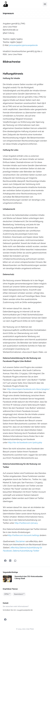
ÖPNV (7, 594)
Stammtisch (19, 594)
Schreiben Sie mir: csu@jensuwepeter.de (18, 610)
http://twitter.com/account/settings (23, 535)
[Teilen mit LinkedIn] (10, 560)
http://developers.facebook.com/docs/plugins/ (28, 389)
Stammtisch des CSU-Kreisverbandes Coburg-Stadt (29, 577)
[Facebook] (5, 560)
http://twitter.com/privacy (26, 523)
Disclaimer (20, 541)
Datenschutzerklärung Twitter (26, 551)
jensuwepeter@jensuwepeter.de (23, 45)
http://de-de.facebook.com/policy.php (25, 442)
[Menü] (45, 4)
